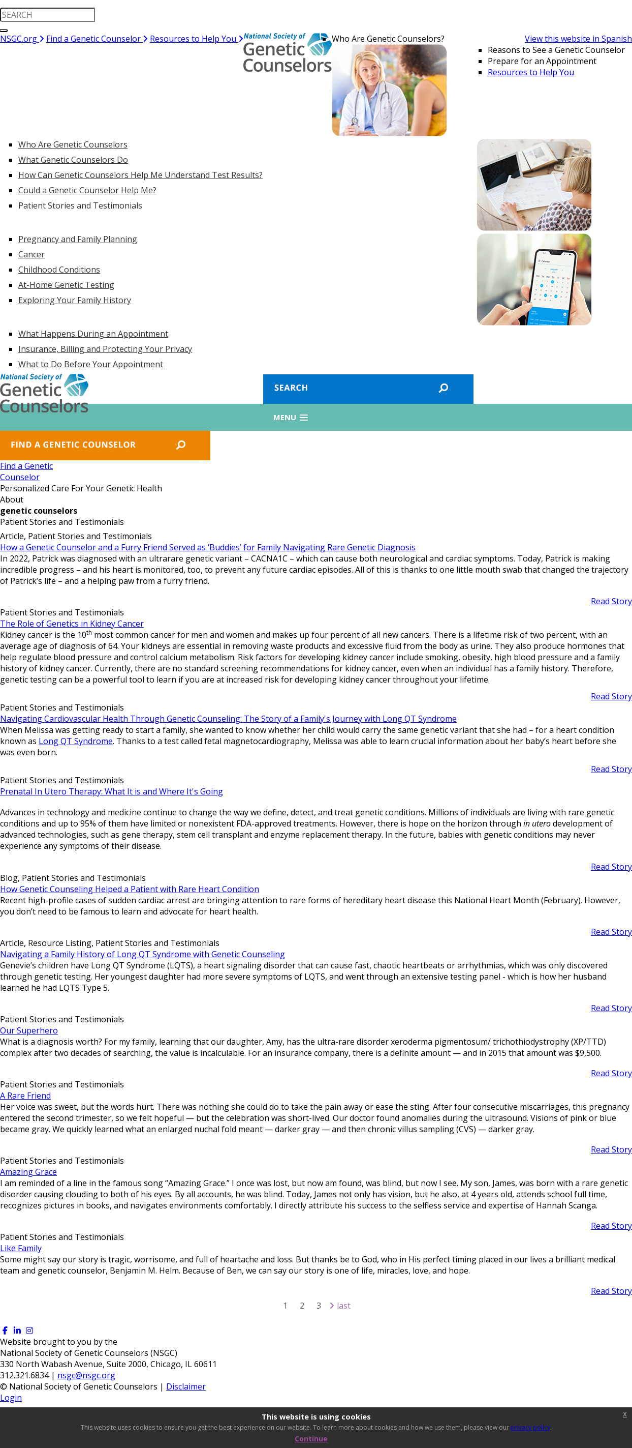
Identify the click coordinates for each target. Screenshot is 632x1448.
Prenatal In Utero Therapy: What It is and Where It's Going (111, 791)
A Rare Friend (25, 1095)
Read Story (611, 601)
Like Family (21, 1248)
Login (11, 1397)
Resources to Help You (196, 38)
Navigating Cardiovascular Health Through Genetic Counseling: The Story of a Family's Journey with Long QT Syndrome (228, 718)
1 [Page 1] (285, 1305)
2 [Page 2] (302, 1305)
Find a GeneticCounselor (26, 471)
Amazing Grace (28, 1171)
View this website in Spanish (578, 38)
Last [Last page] (344, 1305)
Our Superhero (29, 1030)
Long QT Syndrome (76, 741)
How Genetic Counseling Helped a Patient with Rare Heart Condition (129, 889)
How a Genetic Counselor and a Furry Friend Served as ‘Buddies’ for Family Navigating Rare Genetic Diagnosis (208, 547)
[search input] (47, 15)
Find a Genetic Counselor (97, 38)
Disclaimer (186, 1386)
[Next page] (331, 1305)
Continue (311, 1438)
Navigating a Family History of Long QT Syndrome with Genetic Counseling (142, 954)
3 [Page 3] (319, 1305)
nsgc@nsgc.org (86, 1375)
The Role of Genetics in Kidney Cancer (72, 623)
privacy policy (530, 1427)
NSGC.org (22, 38)
